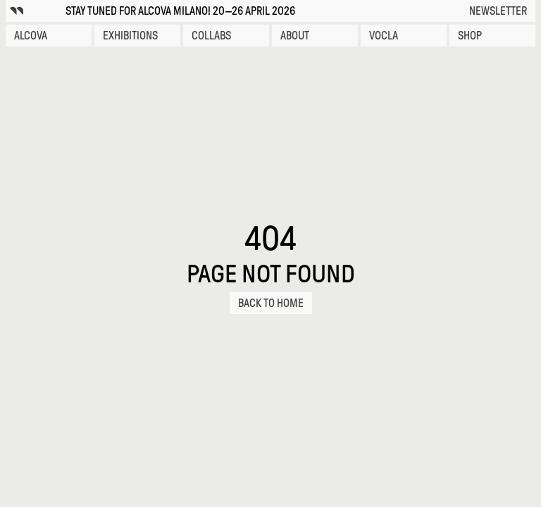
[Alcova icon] (16, 11)
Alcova (30, 36)
